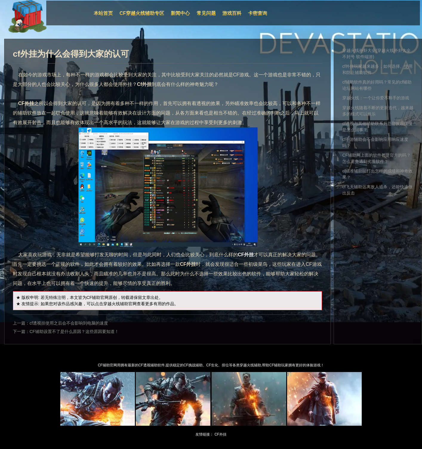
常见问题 (206, 13)
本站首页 (103, 13)
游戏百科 (231, 13)
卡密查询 (257, 13)
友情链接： (204, 434)
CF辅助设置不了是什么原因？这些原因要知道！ (74, 331)
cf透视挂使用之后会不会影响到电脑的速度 (69, 323)
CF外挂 (221, 434)
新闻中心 (180, 13)
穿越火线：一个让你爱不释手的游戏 (375, 97)
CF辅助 (94, 297)
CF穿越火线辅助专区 (142, 13)
